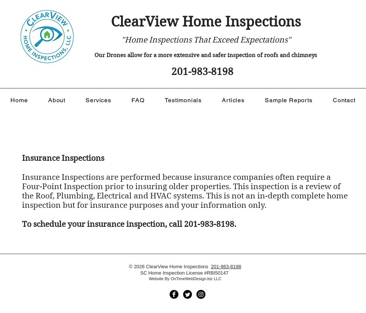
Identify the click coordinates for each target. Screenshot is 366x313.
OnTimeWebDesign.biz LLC (196, 278)
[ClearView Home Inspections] (174, 294)
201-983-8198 (226, 266)
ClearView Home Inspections (206, 22)
